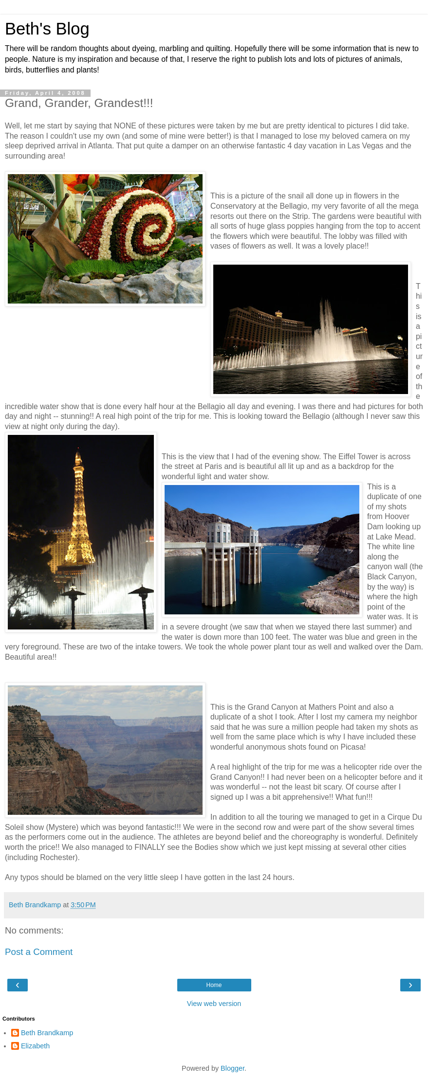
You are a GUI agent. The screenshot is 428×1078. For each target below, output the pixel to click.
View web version (214, 1003)
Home (214, 985)
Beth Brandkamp (47, 1033)
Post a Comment (39, 952)
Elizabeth (35, 1046)
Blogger (232, 1068)
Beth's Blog (47, 28)
